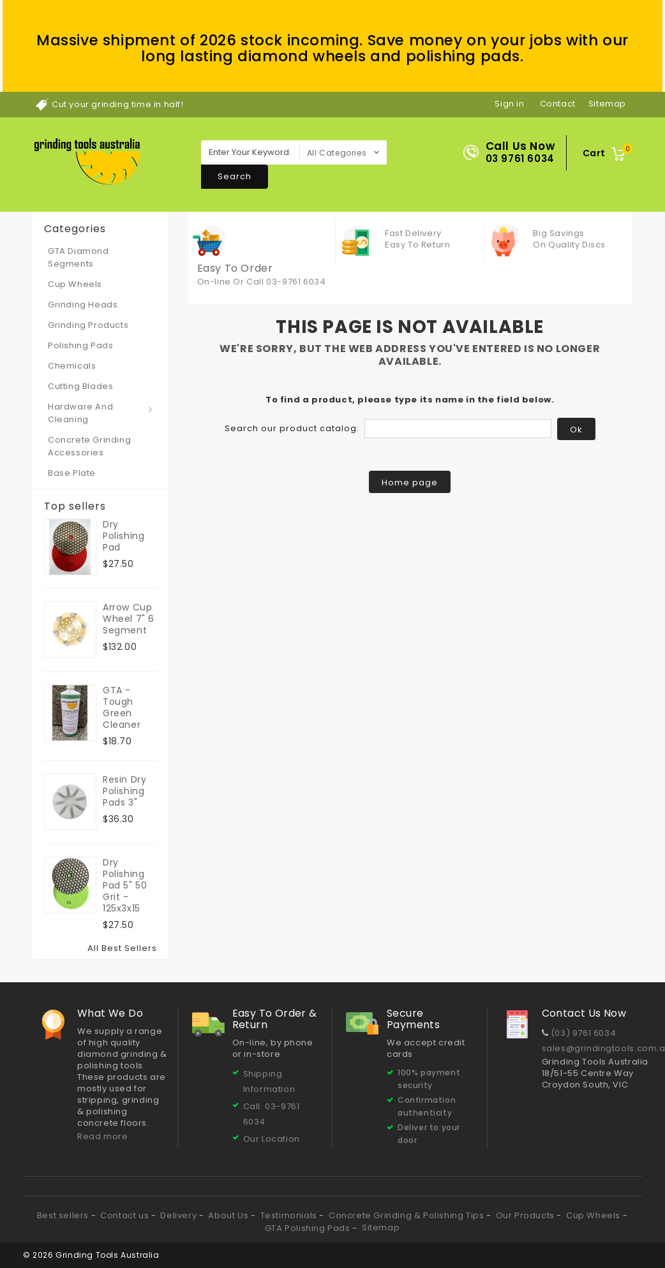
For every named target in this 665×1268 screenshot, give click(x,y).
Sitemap (381, 1227)
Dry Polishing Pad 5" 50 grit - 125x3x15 (125, 885)
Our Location (271, 1139)
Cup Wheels (75, 284)
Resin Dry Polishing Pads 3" (124, 791)
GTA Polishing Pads (308, 1228)
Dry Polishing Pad (123, 536)
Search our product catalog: (292, 428)
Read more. (103, 1136)
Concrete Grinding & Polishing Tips (407, 1215)
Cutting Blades (80, 386)
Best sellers (64, 1215)
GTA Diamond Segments (78, 257)
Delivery (179, 1215)
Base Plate (72, 473)
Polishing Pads (80, 345)
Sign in (509, 104)
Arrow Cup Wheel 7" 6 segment (128, 618)
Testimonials (290, 1215)
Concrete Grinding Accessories (89, 446)
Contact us (125, 1215)
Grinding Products (88, 325)
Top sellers (75, 506)
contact (558, 104)
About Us (229, 1215)
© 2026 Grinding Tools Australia (91, 1255)
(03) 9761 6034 (583, 1033)
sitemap (607, 104)
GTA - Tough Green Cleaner (121, 707)
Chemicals (72, 366)
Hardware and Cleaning (80, 413)
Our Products (526, 1215)
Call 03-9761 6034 (285, 282)
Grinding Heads (82, 305)
